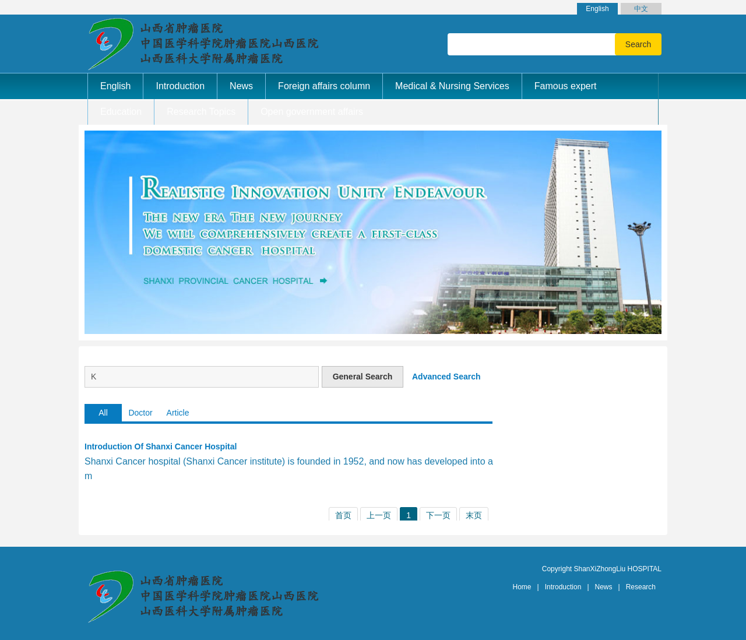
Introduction (563, 587)
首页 (343, 515)
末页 (474, 515)
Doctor (140, 412)
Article (178, 412)
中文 (641, 9)
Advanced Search (446, 376)
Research (641, 587)
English (597, 9)
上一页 (379, 515)
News (604, 587)
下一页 (438, 515)
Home (522, 587)
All (103, 412)
